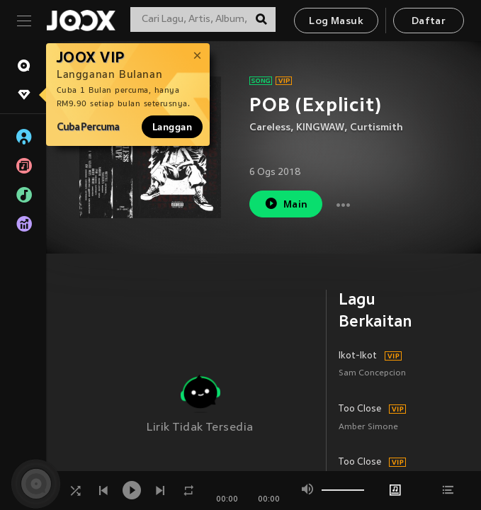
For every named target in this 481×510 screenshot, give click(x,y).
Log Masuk (336, 21)
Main (285, 203)
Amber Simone (368, 427)
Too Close (360, 409)
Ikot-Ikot (358, 356)
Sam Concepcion (372, 373)
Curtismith (376, 128)
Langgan (172, 126)
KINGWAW (320, 128)
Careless (269, 128)
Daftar (429, 21)
